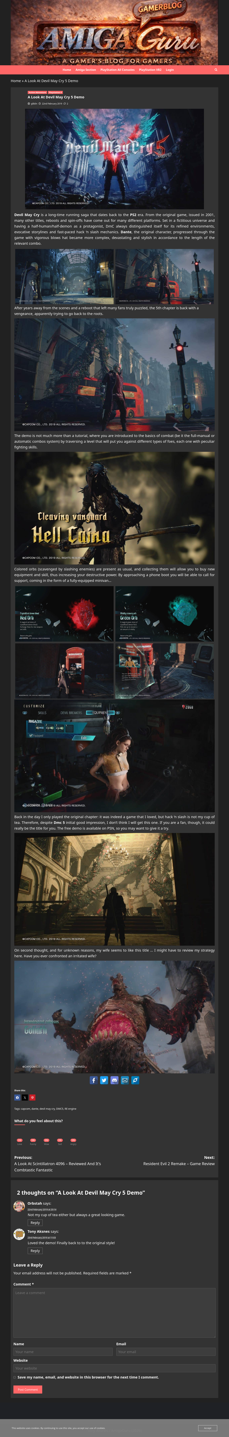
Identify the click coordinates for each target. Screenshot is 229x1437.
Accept (207, 1428)
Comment (23, 1284)
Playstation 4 (55, 92)
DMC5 (59, 1108)
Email (121, 1343)
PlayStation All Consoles (117, 70)
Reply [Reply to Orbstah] (35, 1222)
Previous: (64, 1164)
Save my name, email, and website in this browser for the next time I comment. (88, 1377)
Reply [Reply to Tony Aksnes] (35, 1250)
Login (170, 70)
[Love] (19, 1135)
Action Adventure (37, 92)
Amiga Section (85, 70)
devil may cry (47, 1108)
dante (34, 1108)
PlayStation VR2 (150, 70)
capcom (25, 1108)
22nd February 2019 (52, 103)
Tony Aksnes (39, 1231)
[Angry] (73, 1135)
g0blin (34, 103)
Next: (164, 1161)
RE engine (70, 1108)
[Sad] (60, 1135)
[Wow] (46, 1135)
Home (67, 70)
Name (18, 1343)
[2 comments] (66, 103)
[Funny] (33, 1135)
